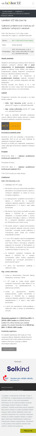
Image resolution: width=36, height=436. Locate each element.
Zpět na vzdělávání (9, 349)
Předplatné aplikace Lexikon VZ (12, 390)
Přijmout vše (28, 431)
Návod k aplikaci (7, 387)
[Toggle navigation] (32, 3)
